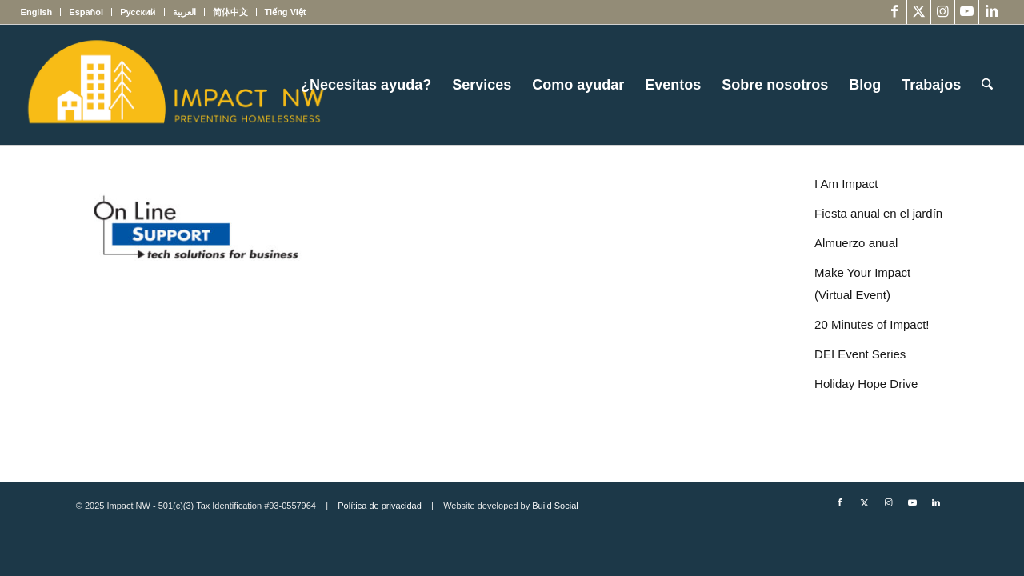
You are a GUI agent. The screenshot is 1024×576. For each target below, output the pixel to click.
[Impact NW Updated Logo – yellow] (175, 85)
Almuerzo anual (856, 243)
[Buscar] (987, 85)
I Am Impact (846, 183)
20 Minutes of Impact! (871, 324)
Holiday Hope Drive (866, 383)
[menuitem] (41, 12)
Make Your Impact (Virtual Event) (862, 284)
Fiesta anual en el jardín (878, 213)
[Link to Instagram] (942, 12)
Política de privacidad (380, 505)
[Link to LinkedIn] (991, 12)
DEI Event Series (860, 354)
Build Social (555, 505)
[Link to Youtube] (966, 12)
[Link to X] (918, 12)
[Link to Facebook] (894, 12)
